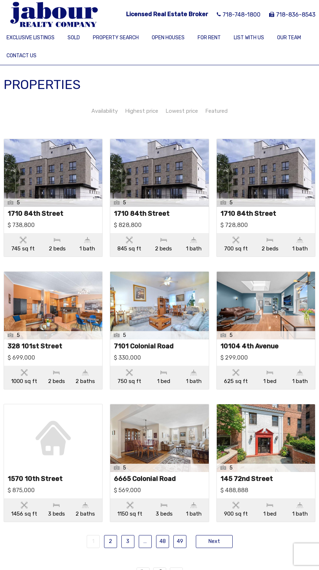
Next (214, 512)
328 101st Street (35, 331)
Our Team (289, 38)
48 (162, 512)
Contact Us (21, 56)
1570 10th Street (35, 457)
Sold (74, 38)
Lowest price (181, 111)
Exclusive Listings (31, 38)
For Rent (209, 38)
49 (180, 512)
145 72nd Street (246, 457)
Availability (104, 111)
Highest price (141, 111)
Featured (216, 111)
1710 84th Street (35, 214)
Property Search (116, 38)
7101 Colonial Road (143, 331)
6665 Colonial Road (145, 457)
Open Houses (168, 38)
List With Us (249, 38)
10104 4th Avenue (249, 331)
